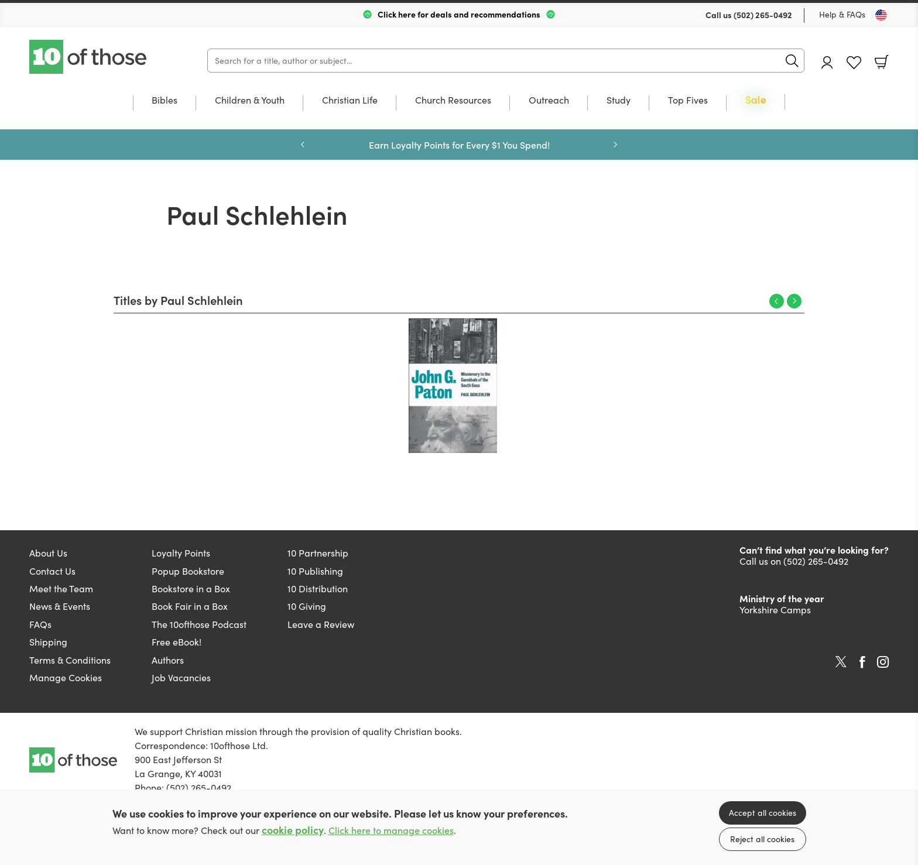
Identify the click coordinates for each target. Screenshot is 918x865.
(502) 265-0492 (763, 14)
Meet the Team (61, 588)
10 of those (89, 57)
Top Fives (688, 100)
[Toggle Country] (881, 15)
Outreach (549, 100)
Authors (168, 660)
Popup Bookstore (188, 571)
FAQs (40, 624)
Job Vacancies (181, 677)
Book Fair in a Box (190, 606)
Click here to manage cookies (391, 830)
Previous (776, 301)
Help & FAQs (842, 14)
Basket (882, 62)
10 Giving (306, 606)
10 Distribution (317, 588)
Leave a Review (320, 624)
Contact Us (52, 571)
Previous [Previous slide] (302, 144)
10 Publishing (315, 571)
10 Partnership (317, 553)
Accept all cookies (762, 812)
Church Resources (453, 100)
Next (794, 301)
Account (827, 62)
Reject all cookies (762, 839)
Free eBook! (176, 642)
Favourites (854, 63)
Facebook (862, 662)
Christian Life (350, 100)
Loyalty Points (181, 553)
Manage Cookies (65, 677)
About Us (48, 553)
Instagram (883, 662)
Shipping (48, 642)
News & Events (59, 606)
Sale (755, 100)
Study (619, 100)
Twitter (841, 662)
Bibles (164, 100)
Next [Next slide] (615, 144)
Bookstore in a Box (191, 588)
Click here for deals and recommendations (459, 14)
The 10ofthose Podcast (199, 624)
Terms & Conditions (70, 660)
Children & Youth (250, 100)
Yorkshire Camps (775, 609)
